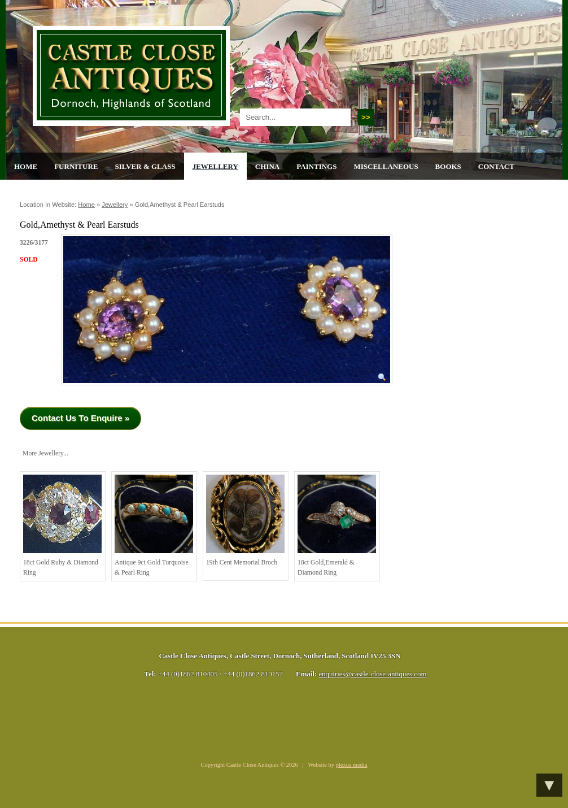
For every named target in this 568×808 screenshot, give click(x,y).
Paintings (316, 166)
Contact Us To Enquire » (80, 418)
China (267, 166)
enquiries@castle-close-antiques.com (372, 674)
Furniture (76, 166)
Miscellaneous (385, 166)
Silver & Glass (145, 166)
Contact (496, 166)
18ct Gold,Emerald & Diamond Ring (337, 525)
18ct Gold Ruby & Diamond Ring (62, 525)
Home (25, 166)
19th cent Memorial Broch (245, 520)
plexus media (352, 765)
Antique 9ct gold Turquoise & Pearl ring (154, 525)
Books (448, 166)
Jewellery (215, 166)
